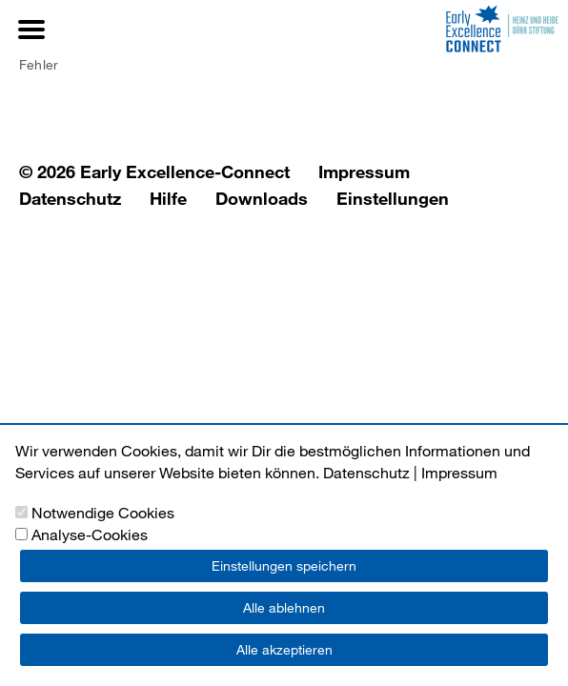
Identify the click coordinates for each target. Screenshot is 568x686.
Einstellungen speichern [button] (284, 565)
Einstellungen (392, 198)
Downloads (261, 198)
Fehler (38, 64)
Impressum (364, 171)
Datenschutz (70, 198)
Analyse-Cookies (89, 534)
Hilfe (168, 198)
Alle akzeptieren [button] (284, 649)
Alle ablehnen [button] (284, 607)
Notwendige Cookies (102, 512)
